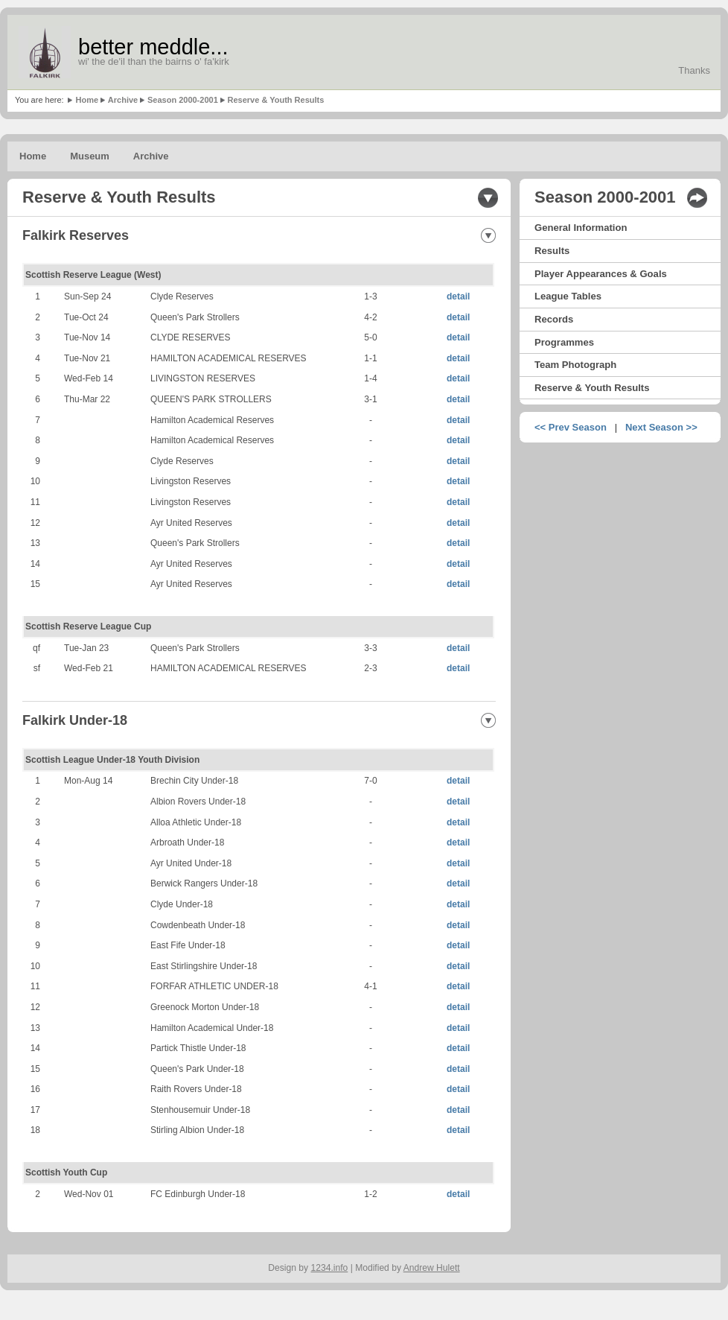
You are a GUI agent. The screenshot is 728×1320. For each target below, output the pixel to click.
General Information (580, 227)
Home (86, 99)
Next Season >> (661, 427)
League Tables (567, 296)
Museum (89, 156)
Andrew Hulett (431, 1268)
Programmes (564, 342)
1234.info (329, 1268)
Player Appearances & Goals (600, 273)
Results (551, 250)
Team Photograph (575, 364)
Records (553, 319)
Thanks (694, 70)
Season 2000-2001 (182, 99)
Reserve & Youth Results (276, 99)
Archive (123, 99)
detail (458, 296)
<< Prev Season (570, 427)
